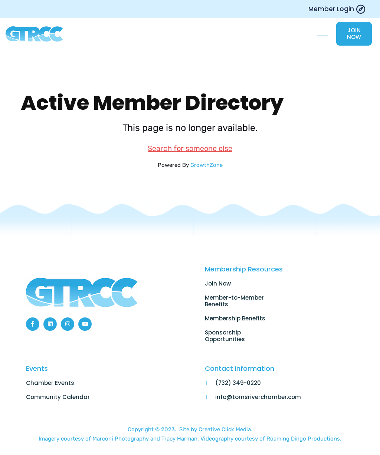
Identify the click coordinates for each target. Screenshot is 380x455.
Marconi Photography (121, 439)
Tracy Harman (179, 439)
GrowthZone (206, 165)
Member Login (331, 8)
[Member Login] (360, 9)
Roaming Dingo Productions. (303, 439)
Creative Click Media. (225, 430)
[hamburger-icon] (322, 34)
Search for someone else (190, 148)
